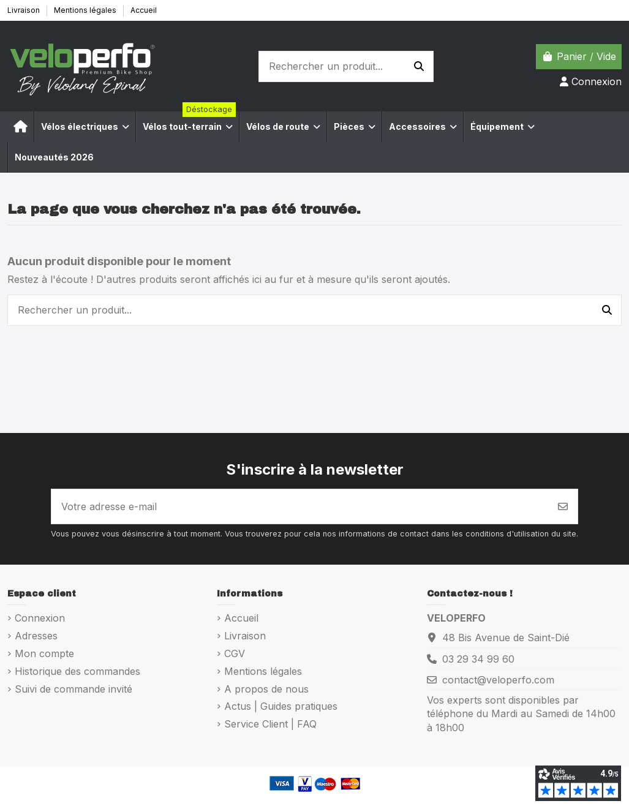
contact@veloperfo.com (498, 680)
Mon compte (44, 653)
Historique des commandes (77, 671)
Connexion (40, 618)
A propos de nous (266, 689)
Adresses (36, 636)
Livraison (24, 10)
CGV (234, 653)
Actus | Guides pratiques (280, 706)
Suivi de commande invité (73, 689)
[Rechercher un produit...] (419, 67)
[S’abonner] (563, 506)
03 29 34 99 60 (478, 659)
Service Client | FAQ (270, 724)
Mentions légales (86, 10)
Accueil (143, 10)
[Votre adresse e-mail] (300, 506)
